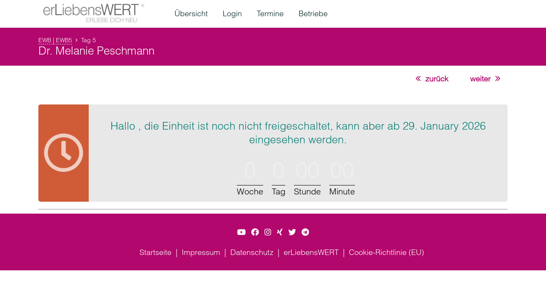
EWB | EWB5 (55, 40)
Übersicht (191, 13)
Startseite (155, 252)
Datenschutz (251, 252)
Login (232, 13)
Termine (270, 13)
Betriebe (313, 13)
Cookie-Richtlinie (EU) (386, 252)
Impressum (201, 252)
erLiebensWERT (311, 252)
